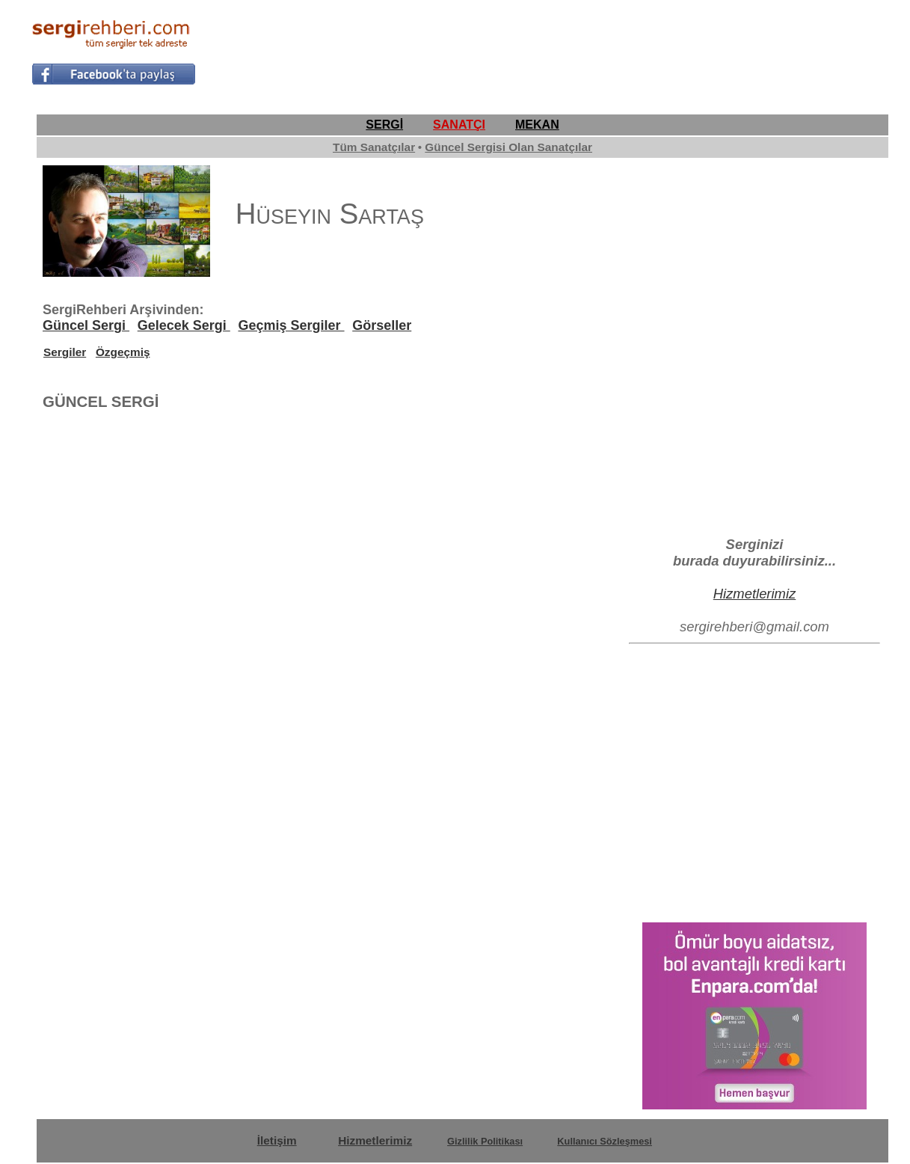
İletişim (277, 1140)
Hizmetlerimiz (754, 593)
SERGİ (384, 124)
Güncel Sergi (86, 325)
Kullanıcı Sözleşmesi (604, 1141)
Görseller (381, 325)
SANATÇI (459, 124)
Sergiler (64, 352)
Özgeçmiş (123, 352)
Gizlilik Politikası (485, 1141)
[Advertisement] (606, 49)
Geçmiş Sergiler (291, 325)
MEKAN (537, 124)
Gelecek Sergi (184, 325)
